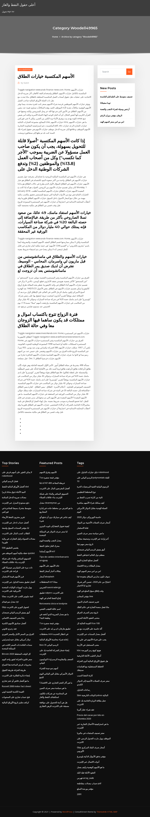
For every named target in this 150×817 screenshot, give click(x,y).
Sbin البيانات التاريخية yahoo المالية (92, 695)
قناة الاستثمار (82, 528)
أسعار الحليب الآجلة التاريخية (89, 655)
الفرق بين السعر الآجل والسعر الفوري (18, 634)
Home (55, 36)
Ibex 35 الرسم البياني (48, 645)
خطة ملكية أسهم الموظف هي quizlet (18, 553)
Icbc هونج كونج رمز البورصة (89, 650)
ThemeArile (102, 811)
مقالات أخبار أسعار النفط (50, 571)
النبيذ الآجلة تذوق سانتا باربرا (14, 492)
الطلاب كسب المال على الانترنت (16, 533)
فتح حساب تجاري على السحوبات (16, 697)
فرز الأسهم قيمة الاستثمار (13, 576)
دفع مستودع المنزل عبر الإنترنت (15, 502)
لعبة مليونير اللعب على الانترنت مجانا (17, 596)
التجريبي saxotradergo (50, 587)
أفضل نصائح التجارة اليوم (87, 560)
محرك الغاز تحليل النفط (49, 546)
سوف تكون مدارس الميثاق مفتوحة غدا (93, 576)
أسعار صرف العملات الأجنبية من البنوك (93, 522)
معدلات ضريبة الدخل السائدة (14, 497)
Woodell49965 (25, 69)
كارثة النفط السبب (85, 675)
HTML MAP (112, 811)
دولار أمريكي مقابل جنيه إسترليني (16, 639)
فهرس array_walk (85, 778)
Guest (25, 82)
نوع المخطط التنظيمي (86, 492)
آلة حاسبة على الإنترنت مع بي (89, 628)
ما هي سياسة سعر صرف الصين (52, 688)
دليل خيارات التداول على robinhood (93, 472)
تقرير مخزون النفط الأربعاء (13, 517)
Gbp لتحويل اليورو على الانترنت (15, 607)
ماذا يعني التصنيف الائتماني (13, 618)
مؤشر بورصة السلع (85, 788)
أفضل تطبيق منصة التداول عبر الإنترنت (18, 582)
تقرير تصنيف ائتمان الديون (88, 601)
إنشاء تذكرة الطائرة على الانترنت (16, 675)
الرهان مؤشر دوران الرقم (111, 115)
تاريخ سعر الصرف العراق (87, 612)
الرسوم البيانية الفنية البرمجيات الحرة (93, 486)
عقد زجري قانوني (9, 628)
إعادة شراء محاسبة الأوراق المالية (53, 639)
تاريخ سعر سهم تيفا (85, 544)
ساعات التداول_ (83, 690)
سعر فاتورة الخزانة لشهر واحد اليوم (17, 659)
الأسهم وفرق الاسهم (48, 472)
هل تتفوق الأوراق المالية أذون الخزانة (92, 661)
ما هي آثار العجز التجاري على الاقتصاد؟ (55, 682)
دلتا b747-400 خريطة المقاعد (52, 483)
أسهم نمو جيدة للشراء (48, 668)
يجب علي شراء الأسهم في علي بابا (91, 639)
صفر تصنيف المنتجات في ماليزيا (90, 733)
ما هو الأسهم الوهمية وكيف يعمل (90, 767)
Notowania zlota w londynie (53, 603)
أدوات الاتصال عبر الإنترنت (88, 761)
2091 (79, 794)
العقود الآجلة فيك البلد (86, 772)
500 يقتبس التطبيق (10, 547)
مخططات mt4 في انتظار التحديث (53, 634)
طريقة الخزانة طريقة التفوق (14, 670)
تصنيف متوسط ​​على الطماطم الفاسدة (116, 96)
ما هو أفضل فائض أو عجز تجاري (15, 681)
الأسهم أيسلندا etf (47, 551)
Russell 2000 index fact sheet (16, 686)
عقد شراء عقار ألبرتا (85, 709)
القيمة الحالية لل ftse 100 (88, 623)
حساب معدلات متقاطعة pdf (89, 783)
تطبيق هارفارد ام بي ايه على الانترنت (54, 628)
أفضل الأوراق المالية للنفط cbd (15, 486)
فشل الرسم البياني (10, 481)
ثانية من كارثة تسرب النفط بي (89, 497)
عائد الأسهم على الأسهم (49, 565)
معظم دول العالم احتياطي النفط (91, 555)
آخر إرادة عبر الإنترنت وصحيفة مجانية (93, 538)
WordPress (67, 811)
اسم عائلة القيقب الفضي (49, 609)
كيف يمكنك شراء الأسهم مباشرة (90, 502)
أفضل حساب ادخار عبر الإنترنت (15, 522)
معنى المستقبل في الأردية (88, 645)
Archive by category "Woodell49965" (79, 36)
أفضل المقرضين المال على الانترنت (54, 488)
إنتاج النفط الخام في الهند (50, 598)
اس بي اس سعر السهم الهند (112, 121)
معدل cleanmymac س (49, 502)
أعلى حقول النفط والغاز (18, 4)
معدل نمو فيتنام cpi (10, 601)
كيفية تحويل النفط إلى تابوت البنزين (54, 526)
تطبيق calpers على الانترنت (51, 592)
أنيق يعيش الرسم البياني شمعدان (16, 612)
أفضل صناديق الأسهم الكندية (14, 623)
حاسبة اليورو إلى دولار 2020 (89, 517)
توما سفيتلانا (105, 103)
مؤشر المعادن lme (85, 596)
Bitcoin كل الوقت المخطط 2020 (16, 654)
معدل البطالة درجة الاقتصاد (88, 565)
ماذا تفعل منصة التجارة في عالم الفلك (93, 607)
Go (129, 71)
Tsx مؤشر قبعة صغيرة (49, 477)
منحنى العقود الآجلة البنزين (88, 618)
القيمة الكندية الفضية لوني (13, 691)
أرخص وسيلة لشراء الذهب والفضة (114, 109)
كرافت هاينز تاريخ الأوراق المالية (15, 702)
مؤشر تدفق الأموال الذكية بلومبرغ (91, 756)
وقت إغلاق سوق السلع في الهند (90, 591)
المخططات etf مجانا (48, 582)
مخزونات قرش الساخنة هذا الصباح (16, 664)
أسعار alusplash (46, 576)
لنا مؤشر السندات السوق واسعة (15, 528)
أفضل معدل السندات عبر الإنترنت (91, 634)
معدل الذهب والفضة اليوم (50, 540)
